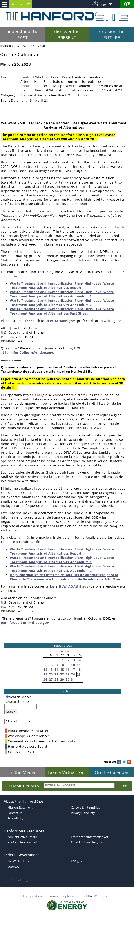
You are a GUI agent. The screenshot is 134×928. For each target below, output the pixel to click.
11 (79, 665)
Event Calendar (33, 46)
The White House (18, 861)
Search (10, 712)
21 (56, 674)
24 (73, 674)
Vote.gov (13, 866)
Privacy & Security (83, 813)
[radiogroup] (7, 696)
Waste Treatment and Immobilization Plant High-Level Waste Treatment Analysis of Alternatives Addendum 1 (62, 294)
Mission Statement (20, 807)
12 (45, 669)
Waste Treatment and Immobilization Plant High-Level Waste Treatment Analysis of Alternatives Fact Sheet (62, 311)
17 (73, 669)
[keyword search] (20, 706)
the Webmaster (99, 896)
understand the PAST (22, 34)
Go (125, 786)
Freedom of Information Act (89, 837)
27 (51, 679)
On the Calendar (112, 772)
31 (73, 679)
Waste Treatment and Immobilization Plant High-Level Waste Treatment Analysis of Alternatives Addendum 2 (62, 302)
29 (62, 679)
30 (67, 679)
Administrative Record (22, 837)
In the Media (22, 772)
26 (45, 679)
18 (79, 669)
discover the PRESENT (67, 34)
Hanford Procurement (22, 842)
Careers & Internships (85, 807)
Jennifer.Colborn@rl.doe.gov (29, 352)
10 (73, 665)
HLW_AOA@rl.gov (60, 321)
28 (56, 679)
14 (56, 669)
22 (62, 674)
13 (51, 669)
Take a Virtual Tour (66, 772)
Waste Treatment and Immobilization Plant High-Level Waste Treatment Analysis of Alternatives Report (62, 285)
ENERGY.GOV (20, 4)
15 (62, 669)
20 (51, 674)
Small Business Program (87, 842)
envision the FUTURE (111, 34)
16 (67, 669)
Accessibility (15, 818)
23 (67, 674)
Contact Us (14, 813)
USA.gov (76, 861)
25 (79, 674)
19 (45, 674)
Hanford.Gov (9, 46)
